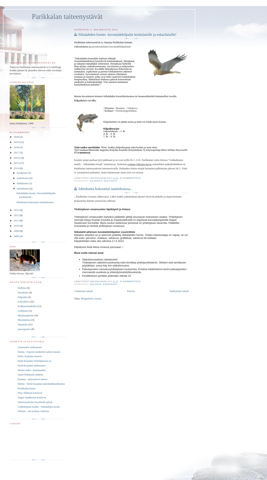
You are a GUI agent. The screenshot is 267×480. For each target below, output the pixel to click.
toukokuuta (23, 178)
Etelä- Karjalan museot (30, 356)
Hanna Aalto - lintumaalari (32, 370)
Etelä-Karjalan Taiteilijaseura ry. (35, 360)
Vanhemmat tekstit (179, 291)
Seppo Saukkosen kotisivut (32, 397)
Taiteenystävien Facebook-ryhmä (35, 402)
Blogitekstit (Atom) (91, 298)
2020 (17, 136)
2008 (17, 236)
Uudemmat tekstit (83, 291)
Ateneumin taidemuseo (30, 347)
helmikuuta (23, 188)
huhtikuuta (23, 183)
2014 (17, 168)
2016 (17, 157)
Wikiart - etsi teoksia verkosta (33, 411)
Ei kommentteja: (131, 178)
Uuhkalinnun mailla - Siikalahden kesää (39, 406)
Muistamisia (24, 319)
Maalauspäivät (25, 315)
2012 (17, 215)
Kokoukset (110, 284)
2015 (17, 162)
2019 (17, 142)
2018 (17, 147)
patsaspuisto (24, 329)
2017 (17, 152)
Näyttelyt (110, 181)
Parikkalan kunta (26, 388)
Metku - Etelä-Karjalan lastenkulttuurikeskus (41, 383)
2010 (17, 225)
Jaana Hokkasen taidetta (30, 374)
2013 (17, 210)
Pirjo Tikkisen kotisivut (30, 392)
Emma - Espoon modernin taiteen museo (39, 351)
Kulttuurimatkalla (27, 306)
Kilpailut (96, 181)
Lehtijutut (23, 310)
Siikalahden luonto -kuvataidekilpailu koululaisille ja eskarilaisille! (127, 35)
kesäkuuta (22, 172)
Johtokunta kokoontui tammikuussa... (105, 189)
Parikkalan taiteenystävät (67, 17)
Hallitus (96, 284)
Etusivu (131, 291)
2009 (17, 230)
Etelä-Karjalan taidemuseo (31, 365)
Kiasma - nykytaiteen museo (32, 379)
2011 (17, 220)
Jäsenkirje (23, 292)
